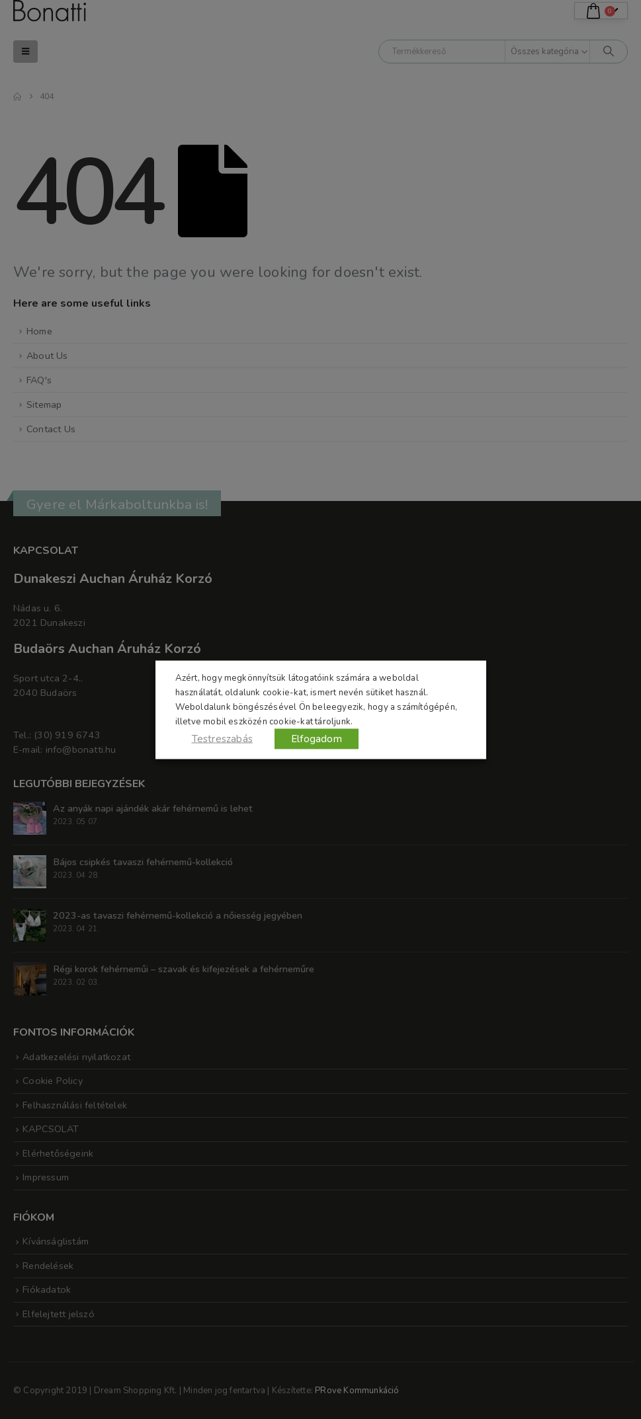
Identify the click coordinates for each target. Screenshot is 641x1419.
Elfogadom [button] (316, 738)
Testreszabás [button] (222, 738)
